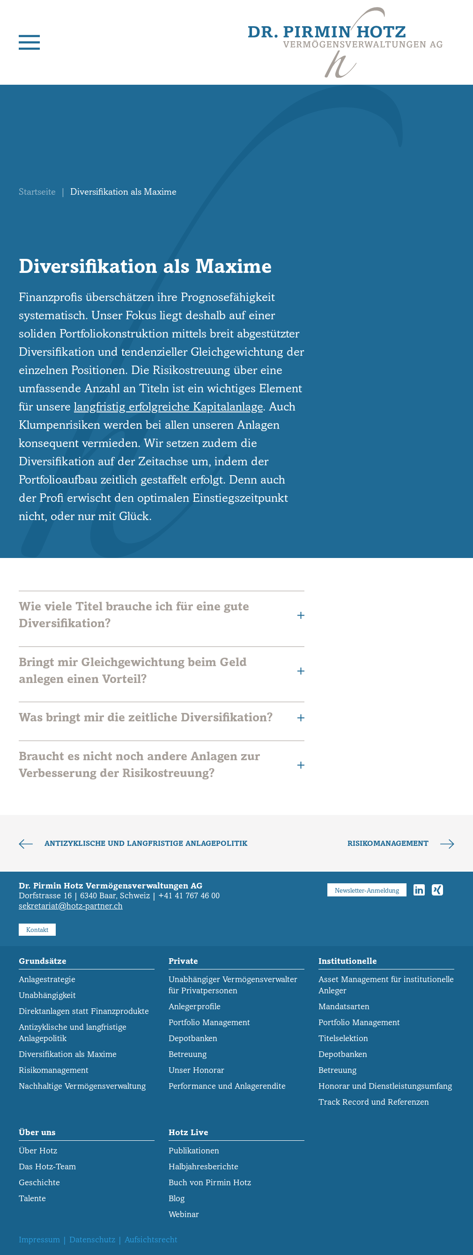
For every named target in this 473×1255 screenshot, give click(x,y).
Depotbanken (193, 1038)
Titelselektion (343, 1038)
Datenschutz (92, 1240)
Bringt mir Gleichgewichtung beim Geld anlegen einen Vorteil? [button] (161, 670)
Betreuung (188, 1054)
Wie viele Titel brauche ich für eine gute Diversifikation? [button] (161, 615)
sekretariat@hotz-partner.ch (71, 906)
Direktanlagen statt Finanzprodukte (84, 1011)
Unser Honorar (196, 1070)
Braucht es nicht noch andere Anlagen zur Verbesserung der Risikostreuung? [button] (161, 764)
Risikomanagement (389, 843)
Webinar (184, 1214)
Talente (32, 1199)
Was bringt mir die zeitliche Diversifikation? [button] (161, 717)
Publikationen (194, 1151)
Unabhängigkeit (47, 995)
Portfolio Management (209, 1022)
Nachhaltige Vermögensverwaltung (82, 1086)
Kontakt (37, 929)
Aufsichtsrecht (151, 1240)
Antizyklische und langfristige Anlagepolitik (144, 843)
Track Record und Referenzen (373, 1102)
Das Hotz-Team (47, 1167)
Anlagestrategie (47, 979)
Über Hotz (38, 1151)
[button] (29, 42)
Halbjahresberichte (203, 1167)
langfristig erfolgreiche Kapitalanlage (168, 406)
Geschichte (39, 1183)
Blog (177, 1199)
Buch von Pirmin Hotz (210, 1183)
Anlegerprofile (195, 1007)
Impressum (39, 1240)
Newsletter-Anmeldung (367, 890)
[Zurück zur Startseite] (345, 42)
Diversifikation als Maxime (68, 1054)
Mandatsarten (344, 1007)
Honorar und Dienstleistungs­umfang (385, 1086)
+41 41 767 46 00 (189, 896)
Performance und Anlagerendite (227, 1086)
